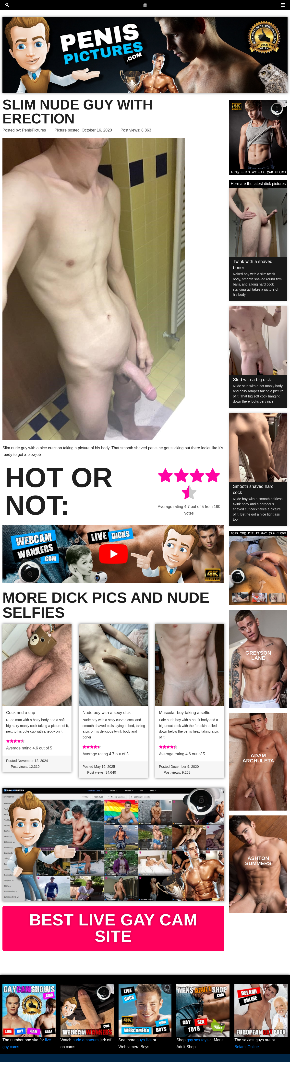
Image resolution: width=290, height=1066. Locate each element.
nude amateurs (85, 1044)
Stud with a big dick (252, 379)
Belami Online (246, 1050)
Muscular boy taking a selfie (184, 713)
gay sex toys (197, 1044)
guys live (144, 1044)
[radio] (165, 476)
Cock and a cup (20, 713)
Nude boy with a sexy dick (107, 713)
